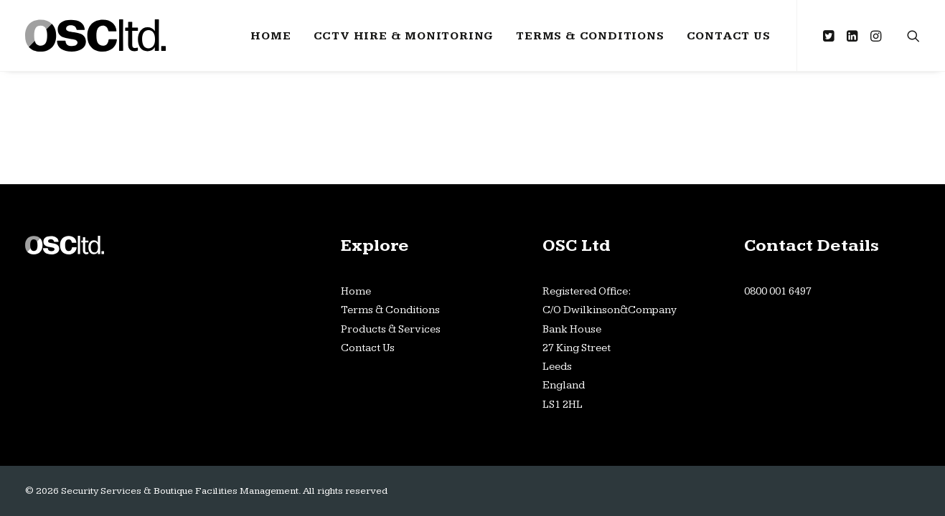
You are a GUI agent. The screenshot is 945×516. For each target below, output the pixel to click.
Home (270, 36)
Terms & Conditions (590, 36)
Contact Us (729, 36)
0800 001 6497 (778, 291)
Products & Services (391, 329)
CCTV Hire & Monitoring (404, 36)
